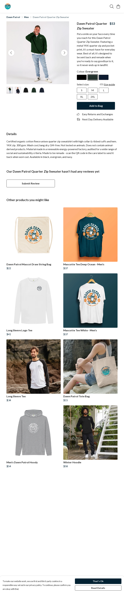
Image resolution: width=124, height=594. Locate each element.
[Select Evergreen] (93, 77)
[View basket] (118, 6)
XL (81, 96)
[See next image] (64, 53)
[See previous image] (11, 53)
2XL (93, 96)
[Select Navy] (103, 77)
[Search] (111, 6)
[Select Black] (82, 77)
